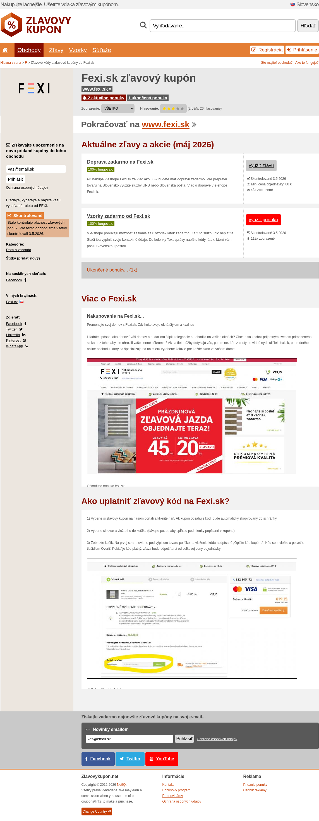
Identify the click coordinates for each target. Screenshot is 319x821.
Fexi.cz (12, 302)
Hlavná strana (11, 63)
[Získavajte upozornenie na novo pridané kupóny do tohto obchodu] (36, 169)
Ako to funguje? (306, 63)
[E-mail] (129, 739)
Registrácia (267, 50)
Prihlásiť (15, 179)
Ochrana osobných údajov (27, 187)
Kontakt (168, 785)
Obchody (29, 50)
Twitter (11, 329)
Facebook (14, 280)
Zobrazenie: (90, 108)
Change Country (97, 811)
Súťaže (101, 50)
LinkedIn (13, 335)
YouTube (165, 758)
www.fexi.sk (97, 89)
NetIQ (121, 785)
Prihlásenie (302, 50)
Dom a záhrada (18, 250)
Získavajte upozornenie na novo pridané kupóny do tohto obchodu (36, 151)
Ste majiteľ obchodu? (276, 63)
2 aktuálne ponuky (103, 97)
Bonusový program (176, 790)
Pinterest (13, 340)
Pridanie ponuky (255, 785)
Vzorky (78, 50)
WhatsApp (14, 346)
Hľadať (308, 26)
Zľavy (56, 50)
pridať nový (28, 258)
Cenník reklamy (255, 790)
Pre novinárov (172, 796)
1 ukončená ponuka (147, 97)
